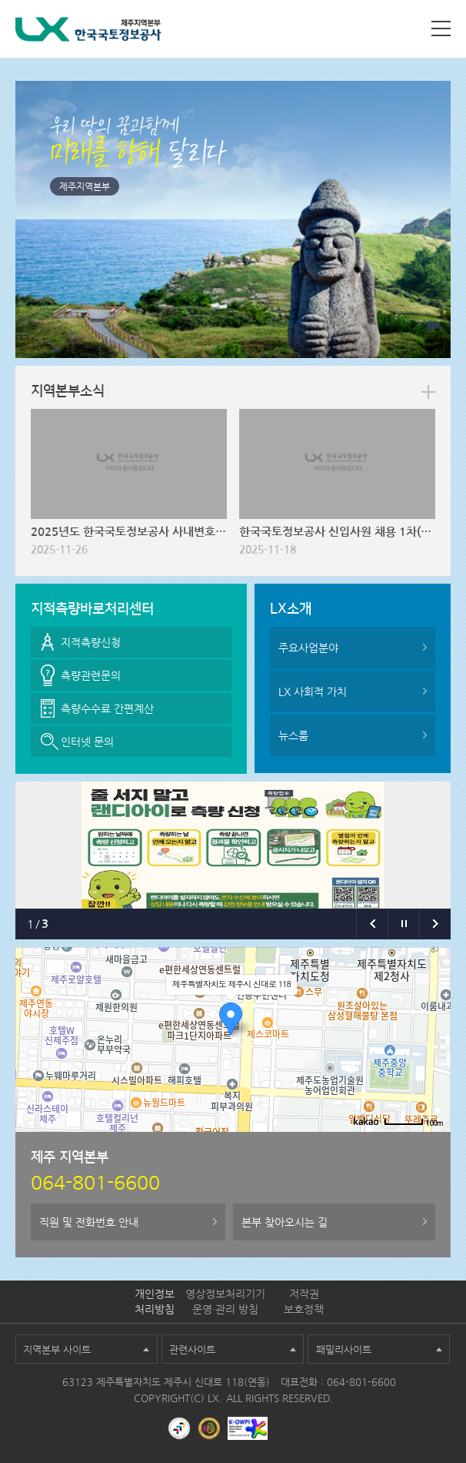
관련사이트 (192, 1349)
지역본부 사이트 (57, 1349)
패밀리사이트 (343, 1349)
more (428, 392)
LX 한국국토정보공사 (88, 32)
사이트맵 (441, 28)
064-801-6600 (361, 1382)
